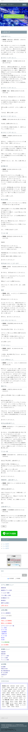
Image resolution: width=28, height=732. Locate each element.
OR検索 (17, 578)
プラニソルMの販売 (6, 615)
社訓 (2, 676)
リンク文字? (6, 544)
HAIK (15, 730)
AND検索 (11, 578)
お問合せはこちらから (14, 16)
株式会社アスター (11, 724)
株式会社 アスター (7, 4)
